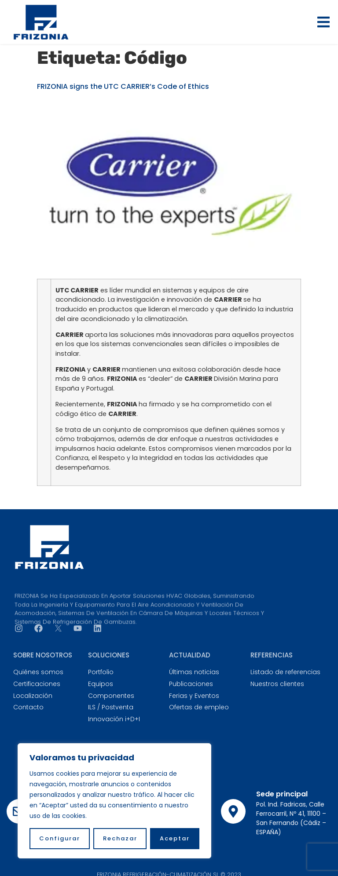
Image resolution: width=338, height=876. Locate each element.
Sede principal (282, 794)
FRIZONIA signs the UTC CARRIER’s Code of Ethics (123, 86)
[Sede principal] (233, 811)
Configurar (59, 838)
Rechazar (120, 838)
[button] (323, 22)
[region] (114, 800)
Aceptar (175, 838)
